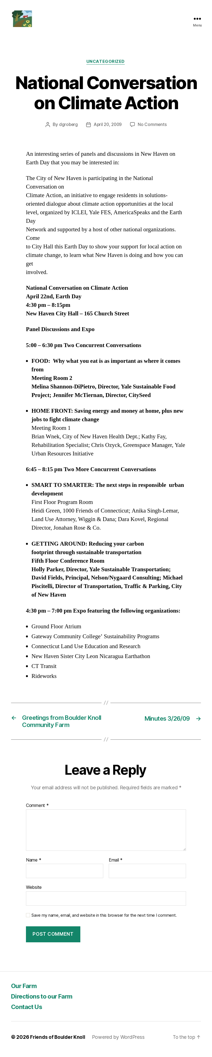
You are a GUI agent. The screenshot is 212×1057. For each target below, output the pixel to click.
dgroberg (67, 127)
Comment (37, 809)
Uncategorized (106, 64)
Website (34, 891)
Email (116, 864)
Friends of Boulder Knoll (58, 1041)
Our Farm (25, 990)
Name (33, 864)
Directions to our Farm (45, 1001)
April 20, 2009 (108, 127)
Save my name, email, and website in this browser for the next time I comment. (104, 919)
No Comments (153, 127)
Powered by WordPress (119, 1041)
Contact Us (28, 1011)
